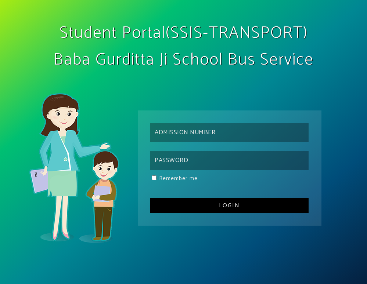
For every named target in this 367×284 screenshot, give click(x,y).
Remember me (178, 178)
